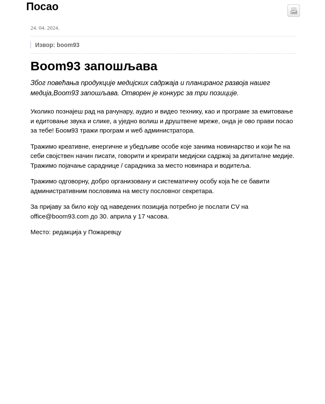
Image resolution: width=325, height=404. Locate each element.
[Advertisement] (93, 296)
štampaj (293, 10)
